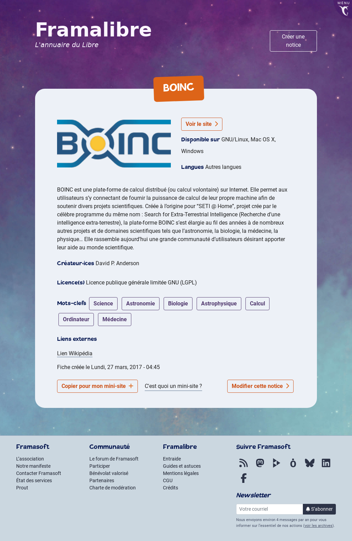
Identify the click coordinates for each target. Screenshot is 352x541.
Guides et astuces (182, 466)
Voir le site (202, 124)
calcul (257, 303)
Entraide (172, 459)
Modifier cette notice (260, 386)
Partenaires (101, 480)
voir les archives (318, 525)
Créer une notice (293, 40)
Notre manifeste (33, 466)
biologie (178, 303)
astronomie (140, 303)
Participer (99, 466)
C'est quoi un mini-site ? (173, 386)
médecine (114, 319)
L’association (30, 459)
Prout (22, 487)
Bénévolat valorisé (108, 473)
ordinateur (76, 319)
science (103, 303)
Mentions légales (181, 473)
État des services (34, 480)
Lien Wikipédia (74, 353)
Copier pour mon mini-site (97, 386)
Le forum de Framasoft (114, 459)
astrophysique (219, 303)
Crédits (170, 487)
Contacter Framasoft (38, 473)
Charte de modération (112, 487)
